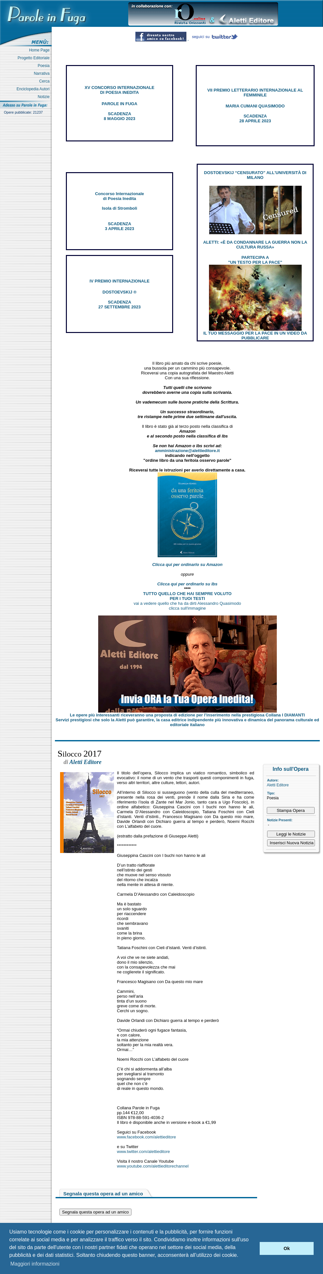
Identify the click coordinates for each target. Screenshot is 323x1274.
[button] (253, 1248)
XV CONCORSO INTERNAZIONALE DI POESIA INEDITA (119, 90)
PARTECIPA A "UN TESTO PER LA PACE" (255, 260)
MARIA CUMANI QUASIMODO (255, 106)
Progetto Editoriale (35, 58)
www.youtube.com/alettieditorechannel (153, 1166)
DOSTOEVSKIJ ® (119, 292)
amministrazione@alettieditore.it (187, 450)
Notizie (45, 96)
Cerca (45, 81)
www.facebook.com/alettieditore (146, 1137)
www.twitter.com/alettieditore (143, 1151)
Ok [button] (287, 1248)
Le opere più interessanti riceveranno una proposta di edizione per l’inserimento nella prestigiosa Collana (187, 715)
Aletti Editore (278, 785)
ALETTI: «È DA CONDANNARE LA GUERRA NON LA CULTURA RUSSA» (255, 244)
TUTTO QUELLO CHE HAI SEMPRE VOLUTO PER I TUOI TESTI (187, 596)
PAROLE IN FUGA (119, 103)
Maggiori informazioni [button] (34, 1264)
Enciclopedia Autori (34, 89)
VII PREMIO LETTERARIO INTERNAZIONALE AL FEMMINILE (255, 92)
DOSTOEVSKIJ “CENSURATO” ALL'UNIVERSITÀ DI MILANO (255, 175)
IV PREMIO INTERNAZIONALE (119, 281)
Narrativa (43, 73)
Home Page (40, 50)
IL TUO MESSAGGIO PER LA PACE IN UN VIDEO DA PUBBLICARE (255, 335)
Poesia (45, 65)
